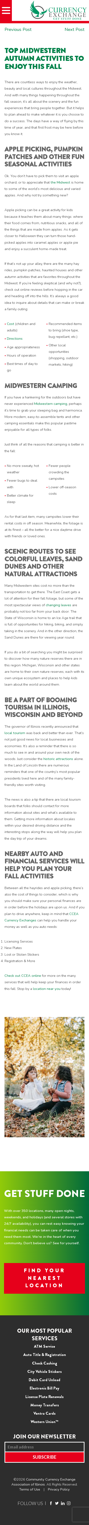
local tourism (15, 733)
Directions (15, 338)
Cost (10, 323)
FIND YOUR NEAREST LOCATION (44, 1278)
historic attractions (58, 758)
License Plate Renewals (44, 1396)
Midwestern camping (50, 403)
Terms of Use (29, 1489)
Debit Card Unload (44, 1380)
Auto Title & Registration (44, 1354)
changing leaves (58, 605)
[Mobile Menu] (6, 10)
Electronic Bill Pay (44, 1388)
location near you (47, 988)
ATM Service (44, 1346)
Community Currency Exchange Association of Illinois (43, 1482)
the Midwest (60, 182)
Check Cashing (44, 1363)
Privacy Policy (59, 1489)
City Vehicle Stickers (44, 1371)
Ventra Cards (44, 1413)
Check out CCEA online (23, 975)
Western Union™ (44, 1421)
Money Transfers (44, 1405)
